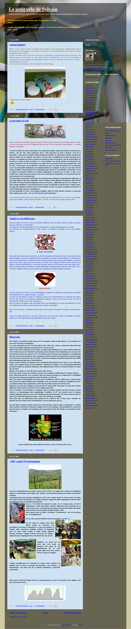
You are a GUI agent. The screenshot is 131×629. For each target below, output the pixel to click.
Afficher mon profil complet (93, 68)
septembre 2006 (90, 405)
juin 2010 (88, 295)
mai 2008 (88, 356)
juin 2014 (88, 180)
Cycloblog (108, 140)
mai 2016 (88, 127)
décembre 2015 (90, 136)
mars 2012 (88, 244)
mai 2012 (88, 239)
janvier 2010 (89, 307)
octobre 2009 (89, 315)
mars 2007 (88, 391)
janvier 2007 (89, 395)
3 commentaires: (40, 450)
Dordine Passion (110, 135)
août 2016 (88, 119)
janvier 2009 (89, 337)
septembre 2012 (90, 229)
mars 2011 (88, 273)
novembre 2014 (90, 168)
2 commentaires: (40, 109)
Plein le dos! (14, 337)
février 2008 (89, 364)
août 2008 (88, 349)
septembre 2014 (90, 173)
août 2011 (88, 261)
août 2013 (88, 205)
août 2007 (88, 378)
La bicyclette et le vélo (19, 121)
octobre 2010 (89, 286)
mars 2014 (88, 188)
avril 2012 (88, 242)
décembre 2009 (90, 310)
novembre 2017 (90, 93)
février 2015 (89, 161)
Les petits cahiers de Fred (113, 145)
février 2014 (89, 190)
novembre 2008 (90, 342)
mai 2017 (88, 105)
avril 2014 (88, 185)
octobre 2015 (89, 141)
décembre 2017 (90, 90)
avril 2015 (88, 156)
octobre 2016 (89, 115)
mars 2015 (88, 158)
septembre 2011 (90, 259)
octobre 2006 (89, 403)
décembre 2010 (90, 281)
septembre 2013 (90, 202)
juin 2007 (88, 383)
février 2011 (89, 276)
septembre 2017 (90, 97)
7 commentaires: (40, 325)
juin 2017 (88, 102)
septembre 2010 (90, 288)
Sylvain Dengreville (102, 53)
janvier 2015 (89, 163)
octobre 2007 (89, 373)
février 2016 (89, 132)
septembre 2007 (90, 376)
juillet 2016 (88, 122)
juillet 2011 (88, 263)
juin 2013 (88, 210)
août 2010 (88, 290)
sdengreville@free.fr (91, 77)
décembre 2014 (90, 166)
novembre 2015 (90, 139)
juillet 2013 (88, 207)
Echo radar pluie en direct (113, 161)
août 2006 (88, 408)
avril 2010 (88, 300)
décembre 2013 (90, 195)
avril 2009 (88, 330)
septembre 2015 (90, 144)
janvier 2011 (89, 278)
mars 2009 (88, 332)
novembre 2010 (90, 283)
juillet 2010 (88, 293)
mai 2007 (88, 386)
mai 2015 (88, 154)
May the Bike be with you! (113, 130)
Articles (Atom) (22, 617)
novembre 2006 (90, 400)
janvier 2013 (89, 220)
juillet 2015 (88, 149)
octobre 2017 (89, 95)
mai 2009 (88, 327)
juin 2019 (88, 85)
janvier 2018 (89, 88)
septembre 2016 (90, 117)
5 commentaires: (40, 606)
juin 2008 (88, 354)
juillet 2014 (88, 178)
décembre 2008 (90, 339)
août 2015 (88, 146)
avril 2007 (88, 388)
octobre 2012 (89, 227)
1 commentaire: (39, 207)
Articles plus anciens (72, 613)
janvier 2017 (89, 110)
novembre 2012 (90, 224)
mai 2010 (88, 298)
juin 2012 (88, 237)
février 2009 (89, 334)
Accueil (45, 613)
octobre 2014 (89, 171)
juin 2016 (88, 124)
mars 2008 (88, 361)
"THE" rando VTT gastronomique (24, 461)
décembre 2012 (90, 222)
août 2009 (88, 320)
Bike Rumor (108, 138)
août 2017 (88, 100)
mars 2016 (88, 129)
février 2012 (89, 246)
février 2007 (89, 393)
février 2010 (89, 305)
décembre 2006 (90, 398)
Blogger (81, 625)
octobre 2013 (89, 200)
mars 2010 (88, 303)
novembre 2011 (90, 254)
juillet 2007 (88, 381)
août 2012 (88, 232)
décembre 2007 (90, 369)
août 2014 (88, 176)
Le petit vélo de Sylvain (33, 9)
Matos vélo (108, 147)
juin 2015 (88, 151)
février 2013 (89, 217)
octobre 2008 (89, 344)
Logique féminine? (17, 45)
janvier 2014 (89, 193)
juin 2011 (88, 266)
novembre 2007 (90, 371)
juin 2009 (88, 325)
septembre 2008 (90, 347)
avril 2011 (88, 271)
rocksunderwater (66, 625)
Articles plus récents (18, 613)
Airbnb (107, 133)
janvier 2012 (89, 249)
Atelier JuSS (109, 158)
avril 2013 (88, 215)
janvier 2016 (89, 134)
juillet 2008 (88, 351)
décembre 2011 (90, 251)
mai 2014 (88, 183)
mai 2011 (88, 268)
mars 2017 (88, 107)
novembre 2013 (90, 198)
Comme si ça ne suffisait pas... (22, 218)
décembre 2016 (90, 112)
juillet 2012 (88, 234)
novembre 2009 (90, 312)
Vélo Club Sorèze (110, 150)
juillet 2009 (88, 322)
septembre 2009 (90, 317)
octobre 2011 (89, 256)
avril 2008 (88, 359)
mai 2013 (88, 212)
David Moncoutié (110, 142)
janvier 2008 (89, 366)
